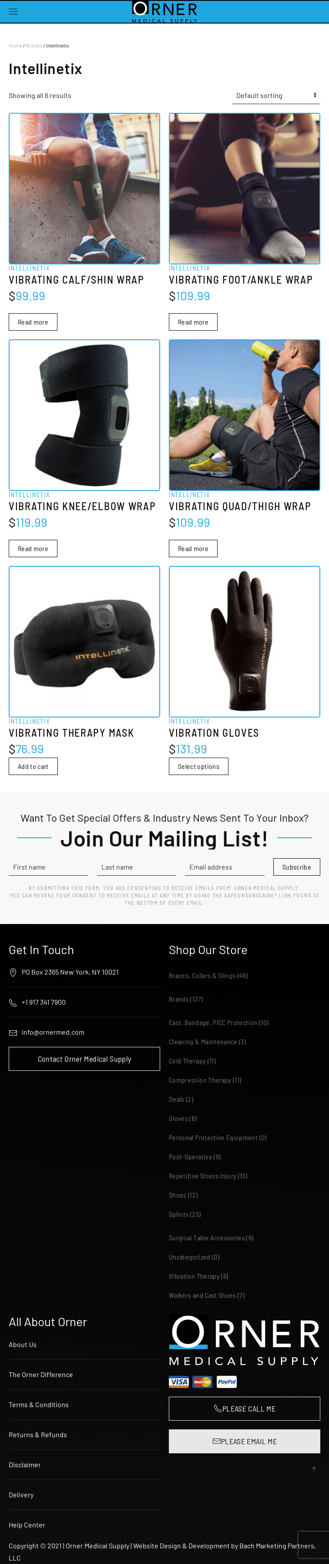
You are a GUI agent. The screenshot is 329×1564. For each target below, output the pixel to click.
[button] (13, 12)
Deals (177, 1099)
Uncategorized (190, 1257)
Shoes (178, 1195)
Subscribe (296, 867)
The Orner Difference (41, 1374)
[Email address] (225, 867)
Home (15, 45)
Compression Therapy (200, 1080)
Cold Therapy (187, 1061)
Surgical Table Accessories (207, 1238)
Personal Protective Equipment (213, 1138)
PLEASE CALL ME (244, 1408)
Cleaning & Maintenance (203, 1042)
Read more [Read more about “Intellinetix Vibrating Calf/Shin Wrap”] (33, 322)
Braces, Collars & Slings (202, 976)
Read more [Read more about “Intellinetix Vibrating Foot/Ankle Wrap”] (193, 322)
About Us (23, 1344)
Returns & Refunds (38, 1434)
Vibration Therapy (194, 1276)
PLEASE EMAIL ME (244, 1441)
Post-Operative (190, 1157)
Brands (34, 45)
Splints (178, 1214)
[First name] (48, 867)
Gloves (178, 1118)
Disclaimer (25, 1464)
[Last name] (137, 867)
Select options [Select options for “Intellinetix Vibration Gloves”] (198, 766)
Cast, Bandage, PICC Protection (213, 1023)
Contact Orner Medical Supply (84, 1059)
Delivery (21, 1494)
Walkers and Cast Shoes (202, 1295)
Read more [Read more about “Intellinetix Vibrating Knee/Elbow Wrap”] (33, 548)
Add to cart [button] (33, 766)
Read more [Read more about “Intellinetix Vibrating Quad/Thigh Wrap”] (193, 548)
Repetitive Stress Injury (202, 1176)
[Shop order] (276, 95)
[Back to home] (164, 11)
